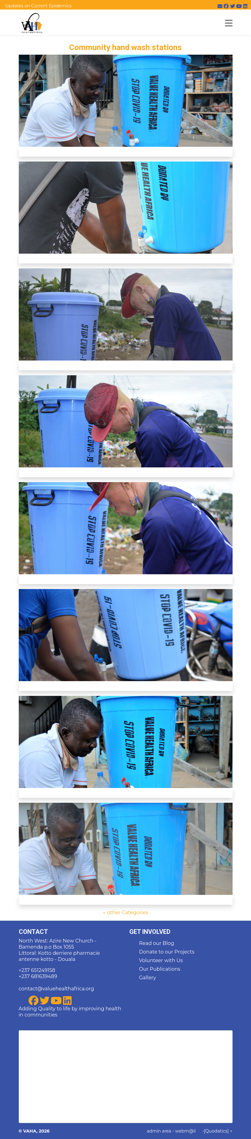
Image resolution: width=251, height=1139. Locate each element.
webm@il (185, 1131)
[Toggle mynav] (229, 23)
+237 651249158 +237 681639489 (38, 973)
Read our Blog (156, 943)
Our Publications (159, 969)
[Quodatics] (216, 1131)
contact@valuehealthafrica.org (56, 989)
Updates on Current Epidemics (38, 6)
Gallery (147, 978)
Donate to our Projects (166, 952)
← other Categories (125, 912)
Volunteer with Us (161, 960)
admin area (159, 1131)
